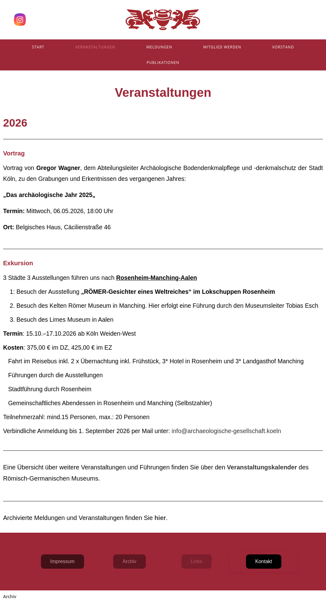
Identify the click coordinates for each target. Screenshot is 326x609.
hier (160, 517)
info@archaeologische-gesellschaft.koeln (225, 431)
